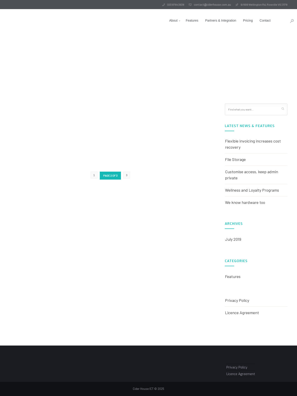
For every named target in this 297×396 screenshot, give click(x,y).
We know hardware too (245, 202)
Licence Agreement (242, 312)
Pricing (241, 20)
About (167, 20)
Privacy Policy (237, 300)
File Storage (235, 159)
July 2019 (233, 239)
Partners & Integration (214, 20)
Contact (258, 20)
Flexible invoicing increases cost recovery (253, 144)
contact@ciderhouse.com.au (212, 5)
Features (185, 20)
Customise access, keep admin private (251, 174)
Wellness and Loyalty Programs (252, 190)
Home (146, 68)
